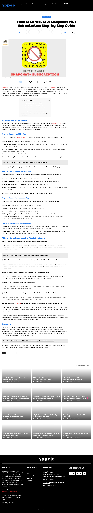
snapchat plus (20, 352)
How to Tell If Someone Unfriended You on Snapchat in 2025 (16, 378)
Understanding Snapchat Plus (33, 103)
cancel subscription (11, 352)
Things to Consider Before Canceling (35, 111)
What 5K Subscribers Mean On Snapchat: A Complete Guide (73, 378)
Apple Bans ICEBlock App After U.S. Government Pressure (54, 477)
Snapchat (46, 17)
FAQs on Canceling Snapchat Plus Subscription (35, 113)
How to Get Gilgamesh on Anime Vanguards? (53, 482)
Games (44, 485)
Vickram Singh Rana (29, 82)
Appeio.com (57, 509)
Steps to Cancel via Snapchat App (34, 109)
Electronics (46, 474)
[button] (46, 9)
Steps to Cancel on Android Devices (35, 107)
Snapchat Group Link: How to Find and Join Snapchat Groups (15, 434)
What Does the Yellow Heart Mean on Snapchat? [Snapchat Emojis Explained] (16, 397)
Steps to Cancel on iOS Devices (33, 105)
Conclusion (26, 115)
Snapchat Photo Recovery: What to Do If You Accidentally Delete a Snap (46, 397)
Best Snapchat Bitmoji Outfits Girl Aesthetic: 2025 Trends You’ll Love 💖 (75, 397)
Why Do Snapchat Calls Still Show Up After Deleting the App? (45, 415)
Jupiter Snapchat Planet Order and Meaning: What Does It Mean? (14, 415)
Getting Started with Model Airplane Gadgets (51, 471)
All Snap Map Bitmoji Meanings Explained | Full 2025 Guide (43, 378)
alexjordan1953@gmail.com (10, 491)
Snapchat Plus (57, 123)
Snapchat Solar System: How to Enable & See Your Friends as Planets (46, 434)
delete (19, 303)
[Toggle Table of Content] (48, 100)
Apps (44, 479)
